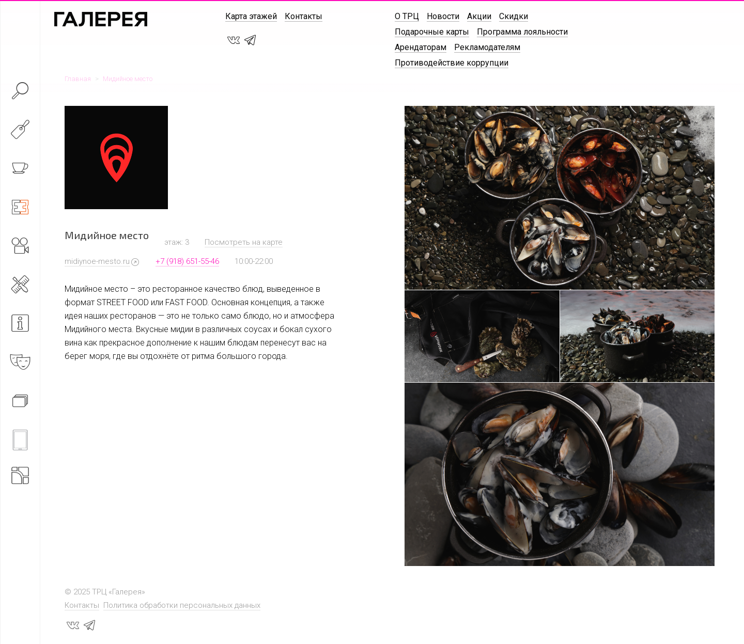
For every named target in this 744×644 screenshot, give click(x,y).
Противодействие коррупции (451, 63)
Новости (443, 16)
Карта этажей (251, 16)
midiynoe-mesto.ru (97, 261)
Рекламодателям (487, 47)
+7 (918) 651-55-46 (187, 261)
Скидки (513, 16)
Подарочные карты (432, 32)
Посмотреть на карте (244, 242)
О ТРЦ (407, 16)
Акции (479, 16)
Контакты (303, 16)
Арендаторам (420, 47)
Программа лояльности (522, 32)
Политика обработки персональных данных (181, 605)
